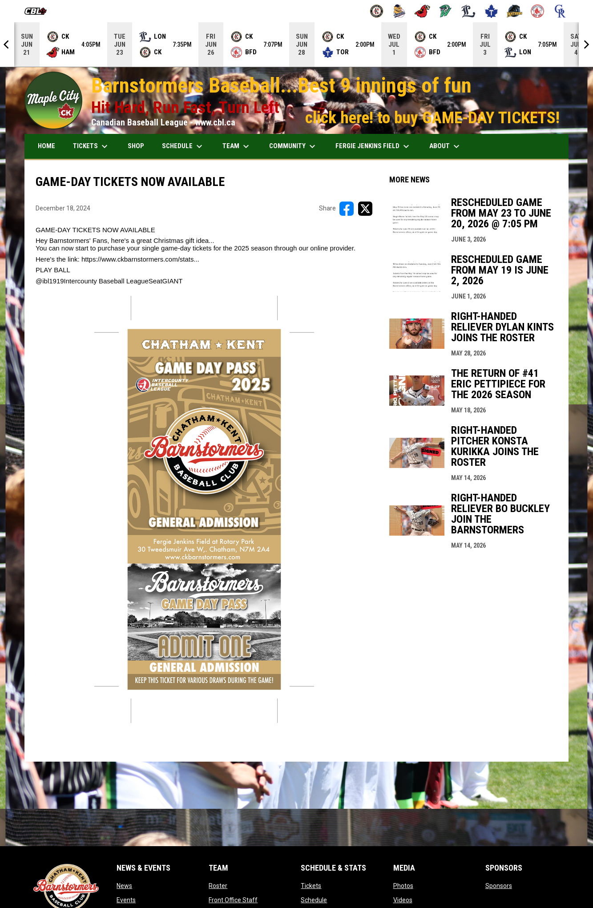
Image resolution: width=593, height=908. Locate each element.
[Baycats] (399, 11)
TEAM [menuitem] (236, 146)
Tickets (311, 885)
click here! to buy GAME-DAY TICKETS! (432, 117)
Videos (402, 900)
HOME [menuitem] (46, 146)
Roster (218, 885)
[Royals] (560, 11)
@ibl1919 (50, 281)
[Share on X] (365, 209)
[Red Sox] (537, 11)
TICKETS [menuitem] (91, 146)
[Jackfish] (445, 11)
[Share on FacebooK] (346, 209)
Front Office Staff (233, 900)
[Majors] (468, 11)
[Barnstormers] (376, 11)
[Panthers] (514, 11)
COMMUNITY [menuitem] (293, 146)
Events (126, 900)
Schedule (314, 900)
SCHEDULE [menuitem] (183, 146)
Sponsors (498, 885)
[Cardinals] (422, 11)
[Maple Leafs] (491, 11)
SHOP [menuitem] (136, 146)
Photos (403, 885)
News (124, 885)
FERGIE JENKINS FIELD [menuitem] (373, 146)
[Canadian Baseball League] (38, 11)
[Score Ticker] (296, 44)
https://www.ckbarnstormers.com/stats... (140, 259)
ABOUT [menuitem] (445, 146)
